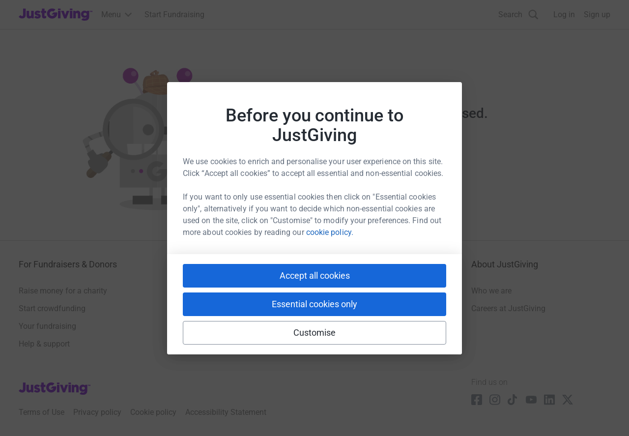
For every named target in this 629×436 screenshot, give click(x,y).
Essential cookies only (314, 304)
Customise (314, 332)
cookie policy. (329, 232)
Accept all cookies (315, 275)
